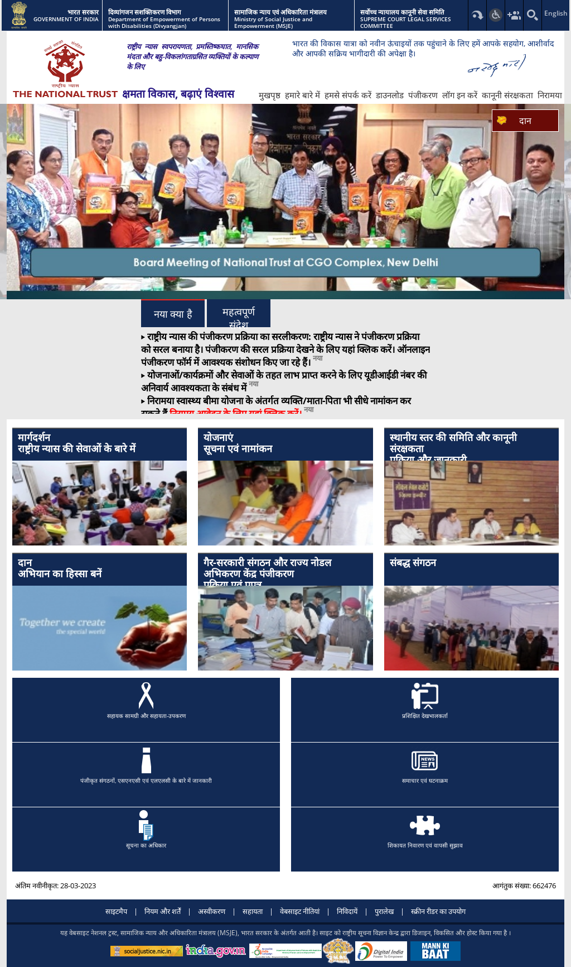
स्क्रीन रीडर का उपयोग (438, 911)
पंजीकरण (423, 94)
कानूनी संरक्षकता (507, 94)
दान (525, 120)
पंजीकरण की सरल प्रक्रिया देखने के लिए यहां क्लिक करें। (300, 349)
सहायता (253, 911)
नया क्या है (173, 314)
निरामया (550, 94)
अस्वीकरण (211, 911)
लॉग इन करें (459, 94)
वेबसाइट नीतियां (300, 911)
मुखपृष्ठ (269, 94)
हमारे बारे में (302, 94)
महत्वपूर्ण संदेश (238, 317)
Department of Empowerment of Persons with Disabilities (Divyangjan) (166, 19)
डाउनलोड (390, 94)
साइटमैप (116, 911)
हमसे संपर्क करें (348, 94)
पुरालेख (384, 911)
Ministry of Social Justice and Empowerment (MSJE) (292, 19)
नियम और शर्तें (162, 911)
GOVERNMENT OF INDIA (55, 16)
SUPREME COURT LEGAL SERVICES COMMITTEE (413, 19)
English (551, 13)
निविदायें (347, 911)
